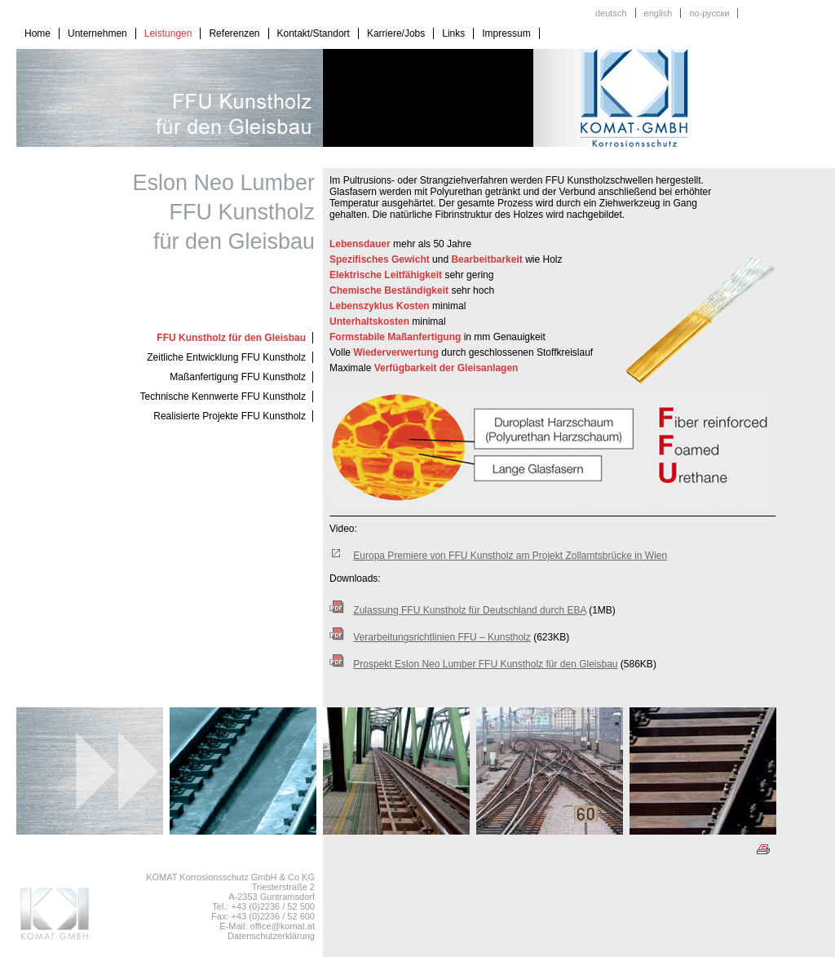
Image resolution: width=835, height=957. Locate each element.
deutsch (611, 13)
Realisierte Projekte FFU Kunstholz (229, 416)
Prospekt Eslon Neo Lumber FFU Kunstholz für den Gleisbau (485, 664)
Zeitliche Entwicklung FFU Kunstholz (226, 357)
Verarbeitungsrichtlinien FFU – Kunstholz (441, 637)
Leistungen (168, 33)
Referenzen (234, 33)
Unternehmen (97, 33)
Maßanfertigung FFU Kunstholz (238, 377)
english (658, 13)
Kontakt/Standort (313, 33)
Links (453, 33)
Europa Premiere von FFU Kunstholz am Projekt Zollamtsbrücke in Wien (510, 555)
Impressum (506, 33)
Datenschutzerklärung (271, 936)
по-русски (709, 13)
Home (37, 33)
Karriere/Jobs (396, 33)
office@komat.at (282, 926)
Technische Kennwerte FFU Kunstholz (223, 396)
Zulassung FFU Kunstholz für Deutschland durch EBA (469, 610)
